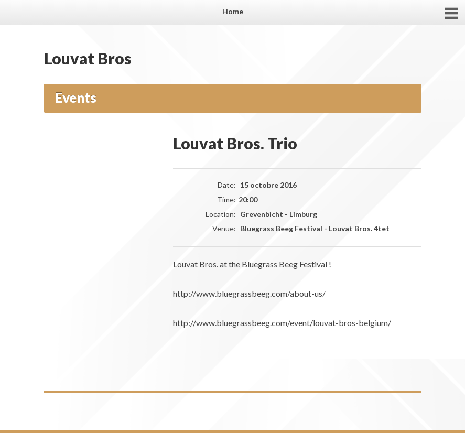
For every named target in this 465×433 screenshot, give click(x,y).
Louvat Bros (88, 58)
